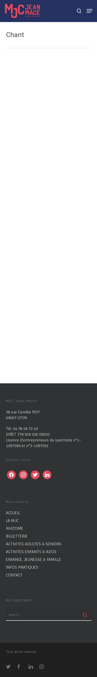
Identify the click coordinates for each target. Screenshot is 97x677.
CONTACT (14, 575)
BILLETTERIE (17, 536)
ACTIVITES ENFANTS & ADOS (31, 551)
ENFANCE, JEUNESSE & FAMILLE (33, 559)
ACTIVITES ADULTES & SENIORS (34, 543)
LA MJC (12, 520)
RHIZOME (14, 528)
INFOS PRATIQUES (22, 567)
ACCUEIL (13, 512)
